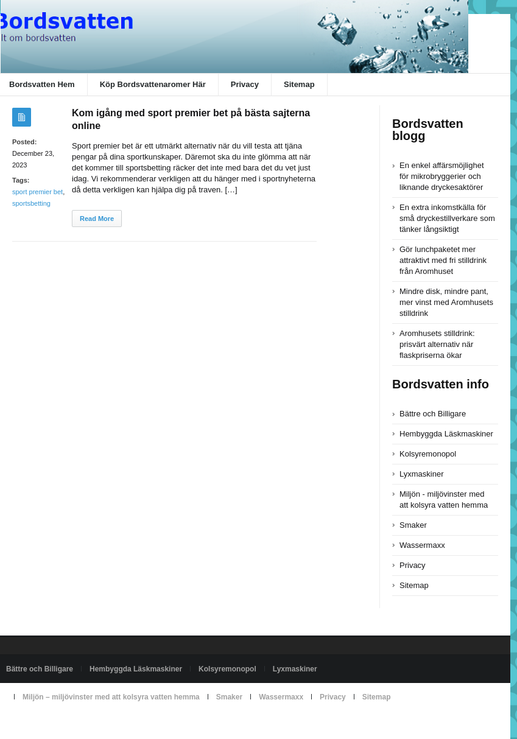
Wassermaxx (422, 545)
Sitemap (299, 84)
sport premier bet (37, 191)
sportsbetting (31, 203)
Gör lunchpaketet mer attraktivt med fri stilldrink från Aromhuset (443, 260)
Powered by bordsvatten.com (53, 725)
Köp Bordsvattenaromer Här (153, 84)
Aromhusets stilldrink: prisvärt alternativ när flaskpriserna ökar (437, 344)
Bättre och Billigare (432, 413)
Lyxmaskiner (421, 473)
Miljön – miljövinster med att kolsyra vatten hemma (111, 697)
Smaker (413, 525)
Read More (97, 218)
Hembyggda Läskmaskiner (446, 433)
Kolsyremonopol (427, 453)
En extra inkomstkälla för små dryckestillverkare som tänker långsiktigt (447, 218)
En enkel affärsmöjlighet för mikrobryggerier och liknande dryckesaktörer (441, 176)
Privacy (245, 84)
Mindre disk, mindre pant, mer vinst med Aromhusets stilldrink (446, 302)
